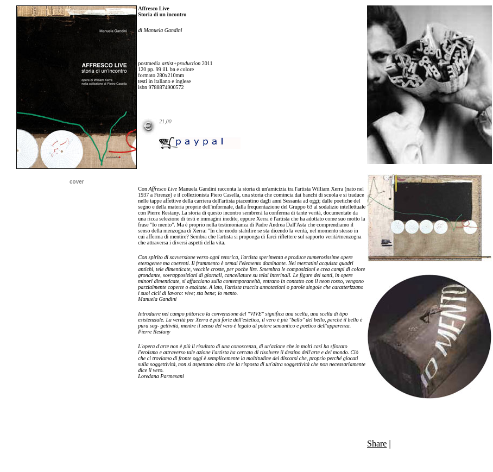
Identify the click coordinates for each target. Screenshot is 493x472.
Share (377, 443)
